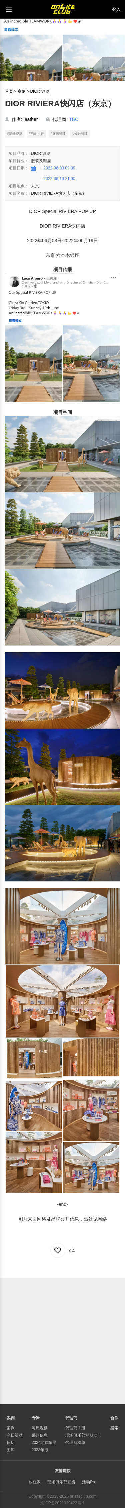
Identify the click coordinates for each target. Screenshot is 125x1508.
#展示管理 (58, 134)
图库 (11, 1450)
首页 (9, 91)
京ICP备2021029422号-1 (62, 1503)
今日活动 (15, 1435)
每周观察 (40, 1428)
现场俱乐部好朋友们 (83, 1435)
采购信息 (40, 1435)
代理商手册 (75, 1428)
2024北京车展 (44, 1442)
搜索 (114, 1428)
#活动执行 (36, 134)
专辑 (36, 1418)
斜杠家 (35, 1482)
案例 (22, 91)
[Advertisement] (62, 1340)
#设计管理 (80, 134)
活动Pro (89, 1482)
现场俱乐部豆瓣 (61, 1482)
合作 (114, 1418)
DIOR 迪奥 (39, 91)
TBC (73, 119)
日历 (11, 1442)
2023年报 (40, 1450)
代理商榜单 (75, 1442)
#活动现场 (14, 134)
